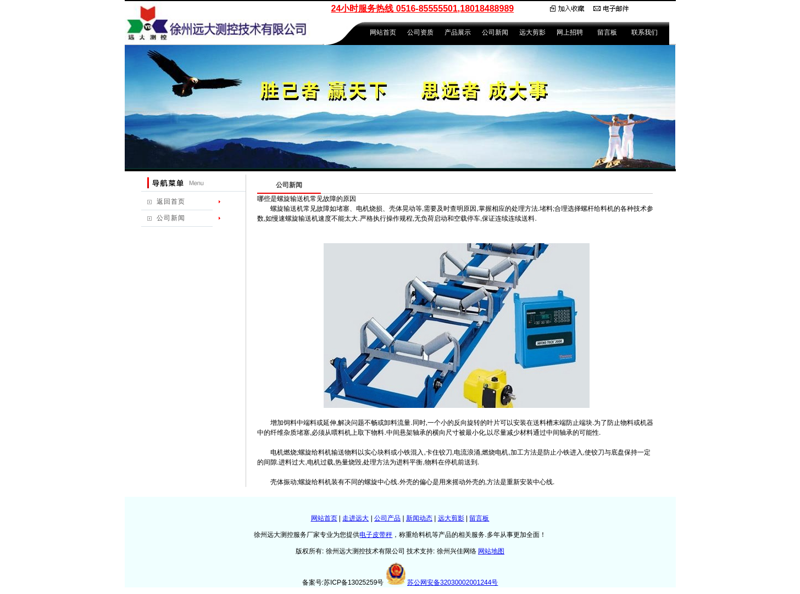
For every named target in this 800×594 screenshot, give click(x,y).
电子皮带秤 (375, 535)
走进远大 (355, 518)
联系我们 (644, 32)
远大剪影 (532, 32)
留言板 (607, 32)
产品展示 (458, 32)
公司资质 (420, 32)
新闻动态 (419, 518)
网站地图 (491, 551)
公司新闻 (495, 32)
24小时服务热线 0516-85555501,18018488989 (422, 8)
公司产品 (387, 518)
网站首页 (383, 32)
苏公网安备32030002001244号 (452, 582)
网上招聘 (570, 32)
